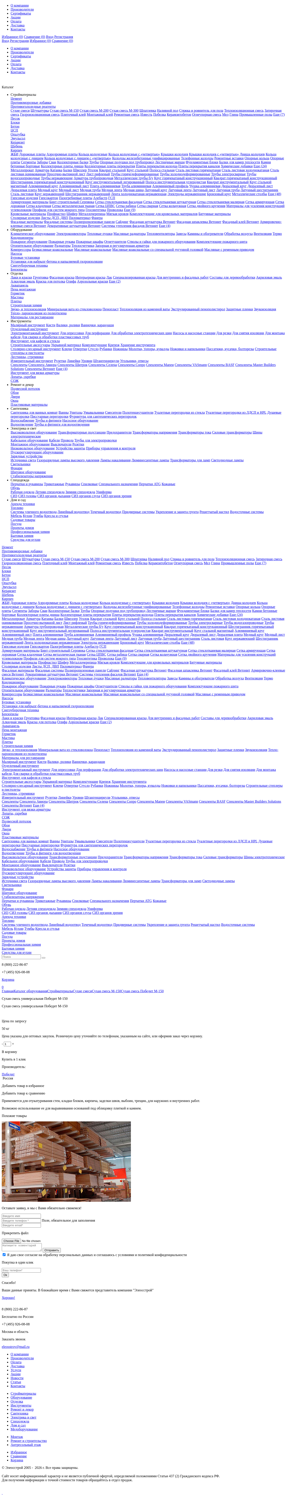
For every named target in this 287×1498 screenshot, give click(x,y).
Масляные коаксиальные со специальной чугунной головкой (157, 249)
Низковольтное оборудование (33, 448)
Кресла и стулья (56, 516)
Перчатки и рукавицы (27, 484)
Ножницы (120, 349)
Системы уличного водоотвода (34, 512)
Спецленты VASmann (191, 365)
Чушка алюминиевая (204, 186)
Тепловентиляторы (161, 234)
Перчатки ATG (150, 484)
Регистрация (63, 37)
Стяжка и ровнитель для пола (201, 110)
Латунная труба (228, 190)
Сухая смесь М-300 (123, 110)
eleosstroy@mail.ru (15, 1348)
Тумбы (38, 516)
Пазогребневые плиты (75, 198)
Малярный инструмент (28, 325)
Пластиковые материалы (29, 404)
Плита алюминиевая (105, 186)
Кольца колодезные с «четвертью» (134, 154)
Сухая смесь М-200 (94, 110)
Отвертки (80, 349)
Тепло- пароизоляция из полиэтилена (39, 313)
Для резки (223, 333)
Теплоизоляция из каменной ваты (145, 309)
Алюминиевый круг (43, 186)
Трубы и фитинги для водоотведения (62, 424)
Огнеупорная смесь (206, 114)
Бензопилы (19, 269)
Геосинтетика (96, 210)
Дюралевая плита (24, 190)
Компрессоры (21, 249)
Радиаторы (62, 245)
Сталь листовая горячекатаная (198, 170)
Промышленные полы (255, 114)
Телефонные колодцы (197, 158)
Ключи (67, 349)
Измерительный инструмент (32, 361)
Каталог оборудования (30, 991)
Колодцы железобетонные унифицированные (146, 158)
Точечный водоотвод (105, 512)
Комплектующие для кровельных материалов (163, 214)
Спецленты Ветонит (40, 369)
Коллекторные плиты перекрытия (109, 166)
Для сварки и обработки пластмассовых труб (55, 337)
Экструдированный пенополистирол (198, 309)
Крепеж (114, 345)
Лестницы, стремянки (27, 357)
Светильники (21, 464)
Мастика (17, 297)
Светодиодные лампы (227, 460)
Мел (225, 114)
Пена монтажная (23, 289)
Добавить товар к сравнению (23, 1093)
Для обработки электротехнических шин (141, 333)
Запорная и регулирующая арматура (122, 245)
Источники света (23, 460)
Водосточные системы (247, 512)
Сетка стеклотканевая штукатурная (169, 202)
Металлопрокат (22, 170)
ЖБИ (14, 154)
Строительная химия (26, 305)
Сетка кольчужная (172, 206)
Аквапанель (19, 285)
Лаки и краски (21, 277)
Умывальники (93, 412)
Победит (8, 1074)
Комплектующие (94, 345)
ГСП (111, 198)
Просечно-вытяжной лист (66, 174)
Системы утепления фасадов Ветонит (129, 226)
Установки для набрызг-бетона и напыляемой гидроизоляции (57, 261)
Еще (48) (274, 194)
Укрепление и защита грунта (177, 512)
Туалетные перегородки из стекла (179, 412)
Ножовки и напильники (187, 349)
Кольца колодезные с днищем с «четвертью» (77, 158)
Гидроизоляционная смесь (40, 114)
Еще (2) (115, 281)
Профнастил (56, 214)
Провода (67, 440)
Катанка (56, 170)
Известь (146, 114)
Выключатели (61, 444)
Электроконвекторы (71, 234)
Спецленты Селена (102, 365)
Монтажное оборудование (30, 444)
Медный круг (48, 190)
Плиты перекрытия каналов (199, 166)
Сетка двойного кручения (206, 206)
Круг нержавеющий (49, 194)
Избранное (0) (12, 37)
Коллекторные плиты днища (62, 166)
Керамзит (18, 142)
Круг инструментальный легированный (114, 182)
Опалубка (18, 134)
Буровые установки (25, 257)
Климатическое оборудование (33, 234)
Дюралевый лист (260, 186)
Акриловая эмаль (269, 277)
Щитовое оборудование (28, 472)
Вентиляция (263, 234)
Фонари (16, 468)
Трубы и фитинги (48, 420)
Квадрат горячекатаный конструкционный (245, 178)
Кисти (50, 325)
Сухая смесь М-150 (64, 110)
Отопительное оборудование (32, 245)
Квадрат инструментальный (228, 182)
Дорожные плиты (32, 154)
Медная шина (133, 190)
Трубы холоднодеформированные (185, 174)
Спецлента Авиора (42, 365)
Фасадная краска (62, 277)
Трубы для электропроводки (95, 440)
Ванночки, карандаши (97, 325)
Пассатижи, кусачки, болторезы (230, 349)
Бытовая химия (22, 536)
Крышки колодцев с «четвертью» (214, 154)
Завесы (181, 234)
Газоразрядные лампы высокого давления (68, 460)
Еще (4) (164, 226)
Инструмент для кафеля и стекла (35, 341)
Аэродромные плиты (62, 154)
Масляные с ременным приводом (229, 249)
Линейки (73, 361)
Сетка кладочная (38, 206)
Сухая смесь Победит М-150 (142, 991)
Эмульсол (18, 138)
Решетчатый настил (214, 512)
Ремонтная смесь (127, 114)
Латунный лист (203, 190)
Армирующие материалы (29, 202)
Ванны (64, 412)
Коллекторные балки (72, 162)
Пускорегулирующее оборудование (37, 452)
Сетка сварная (147, 206)
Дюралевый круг (234, 186)
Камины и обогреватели (205, 234)
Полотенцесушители (137, 412)
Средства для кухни (25, 539)
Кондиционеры (22, 238)
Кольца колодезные (92, 154)
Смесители (113, 412)
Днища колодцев (252, 154)
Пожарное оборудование (29, 241)
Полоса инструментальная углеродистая (175, 182)
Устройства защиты (70, 448)
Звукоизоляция (265, 309)
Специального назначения (118, 484)
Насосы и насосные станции (194, 333)
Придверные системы (138, 512)
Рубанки (105, 349)
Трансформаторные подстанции (82, 432)
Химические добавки (237, 166)
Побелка (159, 114)
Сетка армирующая (260, 202)
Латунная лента (180, 190)
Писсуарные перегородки (49, 416)
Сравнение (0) (34, 37)
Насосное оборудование (80, 420)
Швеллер (80, 170)
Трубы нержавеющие (57, 178)
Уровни (86, 361)
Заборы (42, 162)
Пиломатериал (79, 218)
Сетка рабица (126, 206)
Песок (15, 118)
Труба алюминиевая (136, 186)
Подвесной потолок (25, 389)
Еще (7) (279, 114)
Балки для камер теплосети (239, 162)
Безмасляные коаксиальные (52, 249)
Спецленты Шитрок (72, 365)
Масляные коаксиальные (92, 249)
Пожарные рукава (61, 241)
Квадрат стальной (112, 170)
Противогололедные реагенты (33, 106)
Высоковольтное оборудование (34, 432)
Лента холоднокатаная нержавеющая (138, 194)
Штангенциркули (106, 361)
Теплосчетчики (82, 245)
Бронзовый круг (219, 194)
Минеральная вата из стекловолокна (74, 309)
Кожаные (168, 484)
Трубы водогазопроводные (244, 622)
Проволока (115, 210)
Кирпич (16, 150)
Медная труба (90, 190)
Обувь (15, 488)
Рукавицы (72, 484)
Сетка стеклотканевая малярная (221, 202)
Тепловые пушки (100, 234)
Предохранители (119, 432)
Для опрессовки (72, 333)
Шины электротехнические (264, 857)
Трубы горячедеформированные (135, 174)
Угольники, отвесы (134, 361)
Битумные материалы (215, 214)
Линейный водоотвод (73, 512)
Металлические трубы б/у (133, 178)
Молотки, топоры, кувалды (149, 349)
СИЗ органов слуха (85, 496)
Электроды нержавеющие (186, 194)
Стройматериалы (60, 991)
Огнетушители (115, 241)
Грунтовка (40, 277)
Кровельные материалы (28, 214)
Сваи (52, 162)
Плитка (16, 301)
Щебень (17, 146)
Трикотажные (54, 484)
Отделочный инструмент (29, 329)
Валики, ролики (68, 325)
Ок (5, 1276)
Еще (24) (260, 166)
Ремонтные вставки (229, 158)
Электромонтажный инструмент (35, 333)
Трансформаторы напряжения (154, 432)
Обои (15, 392)
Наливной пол (167, 110)
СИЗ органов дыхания (54, 496)
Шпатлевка (148, 110)
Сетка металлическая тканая (73, 206)
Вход (50, 37)
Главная (8, 991)
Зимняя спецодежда (80, 492)
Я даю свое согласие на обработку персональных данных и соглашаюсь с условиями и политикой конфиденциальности (97, 1256)
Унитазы (75, 412)
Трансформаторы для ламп (190, 460)
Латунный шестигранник (259, 190)
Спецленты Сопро (131, 365)
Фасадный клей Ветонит (240, 222)
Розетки (78, 444)
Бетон (15, 126)
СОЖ (15, 381)
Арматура (42, 170)
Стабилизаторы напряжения (32, 476)
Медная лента (111, 190)
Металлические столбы (249, 194)
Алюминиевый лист (74, 186)
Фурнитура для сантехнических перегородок (102, 416)
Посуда (16, 524)
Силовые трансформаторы (232, 432)
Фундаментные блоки (202, 162)
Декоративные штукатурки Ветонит (74, 226)
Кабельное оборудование (29, 440)
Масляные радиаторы (129, 234)
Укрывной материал (66, 345)
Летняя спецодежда (50, 492)
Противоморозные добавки (31, 102)
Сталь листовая (22, 194)
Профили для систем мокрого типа (58, 210)
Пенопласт (111, 309)
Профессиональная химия (30, 532)
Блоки (15, 122)
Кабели (54, 440)
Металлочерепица (91, 214)
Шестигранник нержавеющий (87, 194)
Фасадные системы (58, 222)
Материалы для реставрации (32, 317)
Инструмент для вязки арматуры (35, 373)
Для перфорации (97, 333)
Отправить (56, 1251)
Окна (14, 400)
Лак (109, 277)
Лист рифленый (98, 174)
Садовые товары (23, 520)
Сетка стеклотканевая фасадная (118, 202)
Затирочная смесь (269, 559)
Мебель (16, 516)
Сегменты (28, 162)
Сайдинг (122, 222)
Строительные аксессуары (30, 345)
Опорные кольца (257, 158)
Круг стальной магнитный (214, 630)
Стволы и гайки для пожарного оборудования (161, 241)
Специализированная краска (134, 277)
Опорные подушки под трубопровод (127, 162)
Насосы (16, 253)
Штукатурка (40, 110)
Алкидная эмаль (23, 281)
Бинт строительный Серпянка (71, 202)
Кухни (27, 516)
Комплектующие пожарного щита (221, 241)
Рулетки (60, 361)
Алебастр (100, 198)
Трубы (94, 162)
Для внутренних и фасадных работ (182, 277)
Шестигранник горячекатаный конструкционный (47, 182)
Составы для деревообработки (232, 277)
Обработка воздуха (238, 234)
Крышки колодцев (174, 154)
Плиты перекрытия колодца (156, 166)
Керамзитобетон (179, 114)
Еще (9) (129, 210)
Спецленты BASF (221, 365)
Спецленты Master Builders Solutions (253, 801)
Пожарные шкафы (89, 241)
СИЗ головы (27, 496)
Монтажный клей (100, 114)
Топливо (17, 508)
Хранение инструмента (138, 345)
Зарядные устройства (26, 456)
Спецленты (19, 365)
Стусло (93, 349)
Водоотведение (22, 424)
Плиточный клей (73, 114)
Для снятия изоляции (248, 333)
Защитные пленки (239, 309)
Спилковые (89, 484)
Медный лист (69, 190)
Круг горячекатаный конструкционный (183, 178)
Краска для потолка (50, 281)
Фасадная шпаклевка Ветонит (198, 222)
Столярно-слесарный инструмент (36, 349)
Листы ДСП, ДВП (54, 218)
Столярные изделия (25, 218)
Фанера (97, 218)
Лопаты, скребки (23, 377)
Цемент (16, 98)
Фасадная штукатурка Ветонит (152, 222)
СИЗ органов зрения (116, 496)
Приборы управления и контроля (111, 448)
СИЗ (14, 496)
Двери (15, 396)
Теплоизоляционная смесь (244, 110)
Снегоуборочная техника (29, 265)
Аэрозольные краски (92, 281)
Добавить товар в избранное (23, 1086)
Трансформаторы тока (194, 432)
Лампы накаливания (115, 460)
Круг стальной (138, 170)
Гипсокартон (48, 198)
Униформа (103, 492)
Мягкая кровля (117, 214)
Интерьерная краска (90, 277)
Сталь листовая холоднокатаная (245, 170)
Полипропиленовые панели (94, 222)
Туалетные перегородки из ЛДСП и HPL (236, 412)
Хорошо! (8, 1299)
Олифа (71, 281)
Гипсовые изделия (24, 198)
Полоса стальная (162, 170)
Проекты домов (22, 528)
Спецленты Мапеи (160, 365)
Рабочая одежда (22, 492)
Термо (277, 234)
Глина (234, 114)
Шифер (72, 214)
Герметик (18, 293)
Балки (67, 170)
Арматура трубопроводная (93, 178)
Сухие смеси (20, 110)
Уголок (93, 170)
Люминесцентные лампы (150, 460)
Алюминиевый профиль (170, 186)
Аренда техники (23, 504)
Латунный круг (156, 190)
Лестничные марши (170, 162)
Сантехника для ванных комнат (34, 412)
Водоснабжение (22, 420)
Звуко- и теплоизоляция (28, 309)
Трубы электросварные (228, 174)
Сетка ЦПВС (105, 206)
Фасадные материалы (27, 222)
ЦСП (14, 130)
